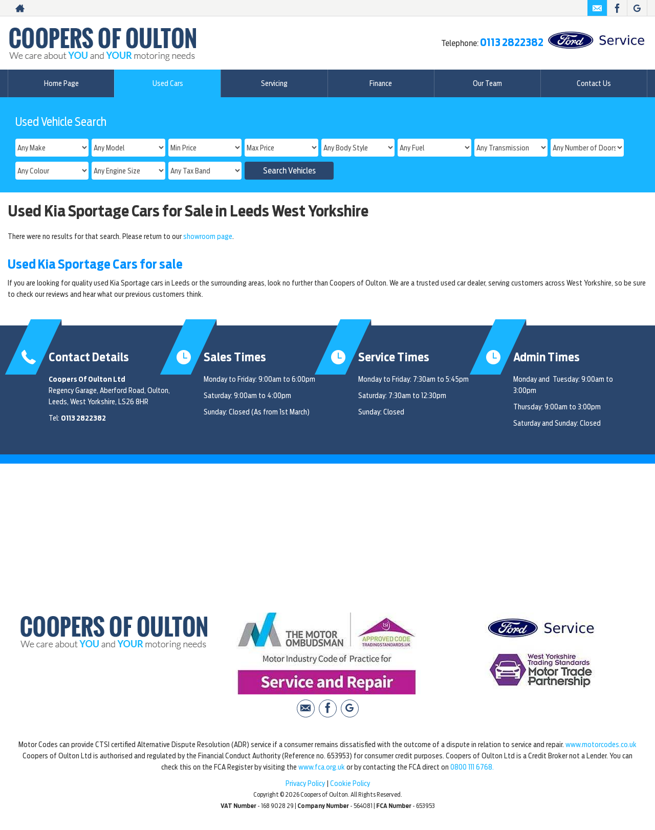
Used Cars (167, 83)
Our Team (487, 83)
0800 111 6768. (472, 767)
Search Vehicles (289, 171)
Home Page (61, 83)
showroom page (207, 236)
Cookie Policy (350, 783)
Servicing (274, 83)
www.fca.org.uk (321, 767)
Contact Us (594, 83)
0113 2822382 (511, 42)
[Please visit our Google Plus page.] (637, 8)
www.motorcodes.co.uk (601, 744)
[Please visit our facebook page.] (617, 8)
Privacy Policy (305, 783)
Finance (380, 83)
